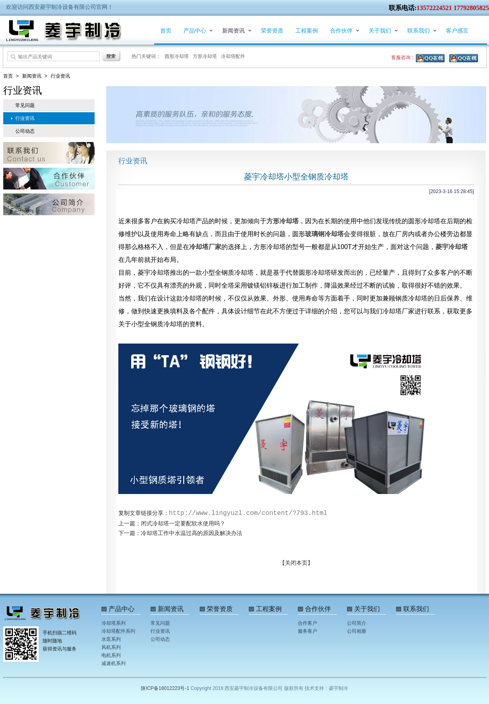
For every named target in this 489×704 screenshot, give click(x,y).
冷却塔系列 (113, 623)
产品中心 (195, 30)
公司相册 (356, 631)
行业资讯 (60, 76)
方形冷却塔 (205, 56)
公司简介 (356, 623)
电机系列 (111, 655)
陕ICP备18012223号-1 (165, 688)
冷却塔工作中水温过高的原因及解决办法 (191, 533)
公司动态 (25, 131)
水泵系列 (111, 639)
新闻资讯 (233, 30)
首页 (165, 30)
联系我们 (418, 30)
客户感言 (457, 30)
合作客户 (307, 623)
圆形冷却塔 (177, 56)
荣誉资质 (272, 30)
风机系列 (111, 647)
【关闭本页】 (296, 563)
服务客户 (307, 631)
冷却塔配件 (233, 56)
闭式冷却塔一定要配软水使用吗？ (183, 523)
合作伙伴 (341, 30)
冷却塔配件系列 (118, 631)
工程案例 (306, 30)
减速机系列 (113, 663)
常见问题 (25, 105)
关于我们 (380, 30)
